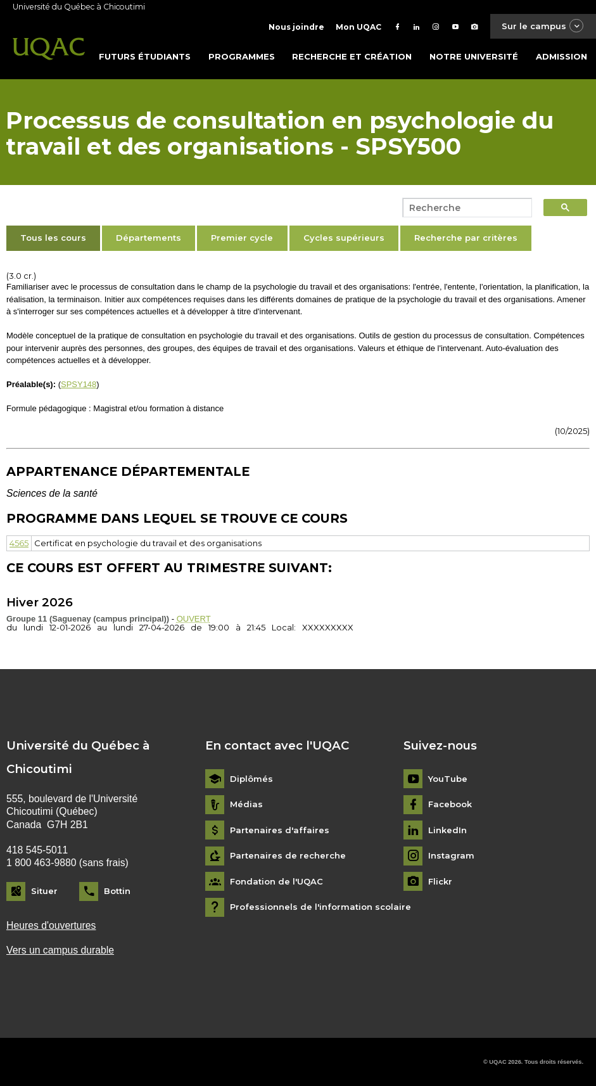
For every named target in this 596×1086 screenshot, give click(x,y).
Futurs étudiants (145, 56)
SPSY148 (78, 384)
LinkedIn (447, 830)
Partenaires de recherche (288, 855)
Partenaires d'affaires (279, 830)
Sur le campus (543, 26)
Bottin (117, 891)
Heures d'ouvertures (51, 925)
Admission (561, 56)
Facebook (450, 804)
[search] (463, 208)
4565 (19, 543)
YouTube (447, 779)
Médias (246, 804)
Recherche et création (352, 56)
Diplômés (251, 779)
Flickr (440, 881)
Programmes (241, 56)
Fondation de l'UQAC (276, 881)
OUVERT (194, 618)
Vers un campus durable (60, 950)
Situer (44, 891)
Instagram (451, 855)
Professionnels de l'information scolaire (320, 907)
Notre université (473, 56)
